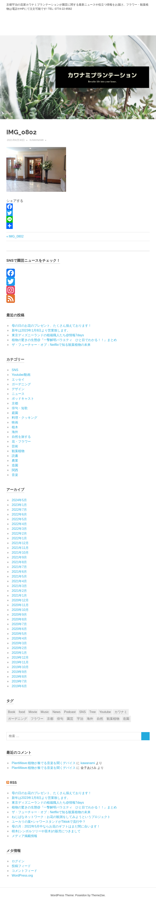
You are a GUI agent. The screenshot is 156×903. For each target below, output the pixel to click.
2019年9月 (19, 671)
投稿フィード (21, 866)
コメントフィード (24, 870)
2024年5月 (19, 500)
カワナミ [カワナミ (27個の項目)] (120, 712)
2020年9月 (19, 614)
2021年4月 (19, 581)
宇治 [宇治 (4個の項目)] (80, 718)
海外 (15, 432)
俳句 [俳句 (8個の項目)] (60, 718)
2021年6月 (19, 571)
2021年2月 (19, 590)
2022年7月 (19, 509)
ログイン (18, 861)
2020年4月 (19, 638)
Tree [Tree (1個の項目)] (92, 712)
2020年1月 (19, 652)
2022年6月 (19, 514)
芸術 (15, 446)
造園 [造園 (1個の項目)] (126, 718)
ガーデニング (21, 384)
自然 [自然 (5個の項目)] (100, 718)
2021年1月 (19, 595)
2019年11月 (20, 662)
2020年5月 (19, 633)
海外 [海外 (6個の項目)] (90, 718)
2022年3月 (19, 528)
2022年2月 (19, 533)
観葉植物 (18, 451)
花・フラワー (21, 441)
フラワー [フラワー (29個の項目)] (37, 718)
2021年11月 (20, 547)
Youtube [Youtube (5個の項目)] (105, 712)
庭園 (15, 413)
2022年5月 (19, 519)
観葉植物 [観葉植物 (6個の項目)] (113, 718)
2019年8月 (19, 676)
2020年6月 (19, 629)
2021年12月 (20, 543)
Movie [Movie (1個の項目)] (33, 712)
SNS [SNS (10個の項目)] (82, 712)
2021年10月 (20, 552)
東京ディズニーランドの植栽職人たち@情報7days (48, 335)
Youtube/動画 (21, 374)
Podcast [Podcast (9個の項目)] (70, 712)
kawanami (37, 140)
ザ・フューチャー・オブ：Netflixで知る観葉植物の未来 (51, 344)
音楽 (15, 475)
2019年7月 (19, 681)
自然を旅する (21, 436)
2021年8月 (19, 562)
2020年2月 (19, 648)
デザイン (18, 389)
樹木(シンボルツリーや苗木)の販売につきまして (46, 831)
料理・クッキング (24, 417)
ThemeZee (98, 895)
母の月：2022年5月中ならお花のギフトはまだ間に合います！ (56, 826)
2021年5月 (19, 576)
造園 (15, 465)
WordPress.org (22, 875)
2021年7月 (19, 567)
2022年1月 (19, 538)
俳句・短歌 (20, 408)
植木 (15, 427)
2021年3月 (19, 586)
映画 (15, 422)
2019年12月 (20, 657)
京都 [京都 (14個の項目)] (50, 718)
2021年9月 (19, 557)
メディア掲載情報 (24, 836)
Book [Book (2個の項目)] (11, 712)
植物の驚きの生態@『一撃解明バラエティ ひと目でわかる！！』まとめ (64, 340)
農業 (15, 460)
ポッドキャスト (23, 398)
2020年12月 (20, 600)
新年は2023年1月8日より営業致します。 (41, 330)
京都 (15, 403)
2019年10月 (20, 667)
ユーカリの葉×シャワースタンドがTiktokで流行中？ (49, 821)
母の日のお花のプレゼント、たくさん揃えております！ (51, 325)
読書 (15, 455)
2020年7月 (19, 624)
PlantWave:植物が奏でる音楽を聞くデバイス (44, 763)
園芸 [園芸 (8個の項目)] (70, 718)
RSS (13, 782)
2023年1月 (19, 505)
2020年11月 (20, 605)
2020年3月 (19, 643)
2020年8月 (19, 619)
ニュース (18, 393)
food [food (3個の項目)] (22, 712)
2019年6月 (19, 686)
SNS (15, 370)
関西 (15, 470)
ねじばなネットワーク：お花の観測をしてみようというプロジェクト (61, 817)
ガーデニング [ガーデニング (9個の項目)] (17, 718)
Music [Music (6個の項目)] (45, 712)
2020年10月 (20, 609)
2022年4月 (19, 524)
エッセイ (18, 379)
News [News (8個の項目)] (56, 712)
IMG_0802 (16, 236)
